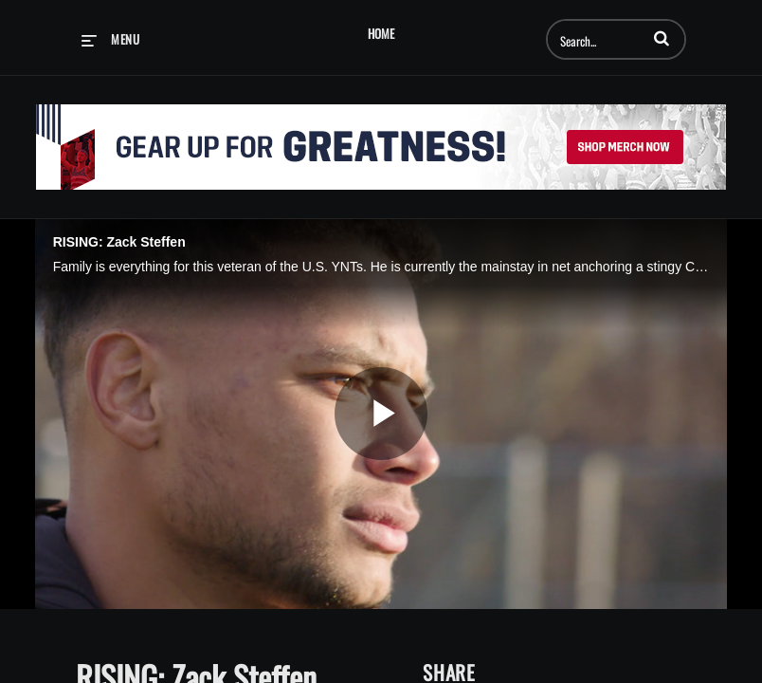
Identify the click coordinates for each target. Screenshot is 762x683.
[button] (661, 38)
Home (381, 34)
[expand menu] (110, 38)
